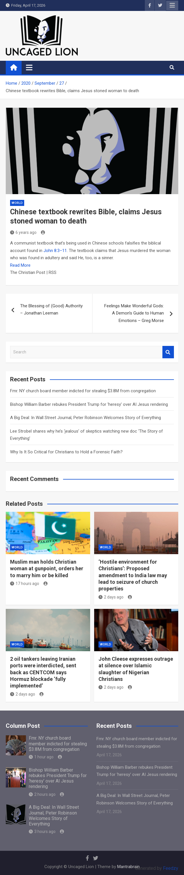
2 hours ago (42, 794)
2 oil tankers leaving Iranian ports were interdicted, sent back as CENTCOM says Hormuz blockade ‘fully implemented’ (43, 672)
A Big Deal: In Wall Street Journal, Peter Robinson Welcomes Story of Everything (85, 417)
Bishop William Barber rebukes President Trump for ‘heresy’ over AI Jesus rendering (89, 404)
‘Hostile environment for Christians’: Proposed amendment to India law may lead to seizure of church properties (132, 575)
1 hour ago (41, 757)
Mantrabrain (128, 866)
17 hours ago (24, 583)
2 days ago (111, 597)
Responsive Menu (172, 5)
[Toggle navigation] (29, 67)
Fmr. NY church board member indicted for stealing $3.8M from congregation (83, 390)
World (17, 203)
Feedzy (170, 868)
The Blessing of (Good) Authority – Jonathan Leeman (51, 309)
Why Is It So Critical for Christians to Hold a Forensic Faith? (66, 451)
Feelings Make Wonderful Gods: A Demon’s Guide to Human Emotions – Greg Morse (134, 313)
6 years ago (23, 232)
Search (168, 352)
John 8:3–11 (55, 250)
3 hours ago (42, 831)
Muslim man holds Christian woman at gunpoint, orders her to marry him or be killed (46, 568)
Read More (20, 265)
